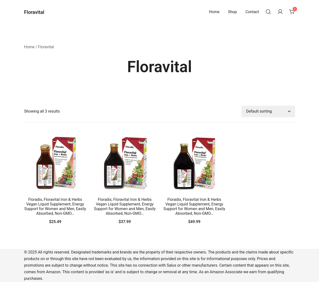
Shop (232, 12)
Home (214, 12)
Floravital (34, 12)
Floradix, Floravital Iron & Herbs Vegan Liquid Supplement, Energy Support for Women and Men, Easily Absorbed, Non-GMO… (55, 206)
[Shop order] (268, 111)
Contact (252, 12)
